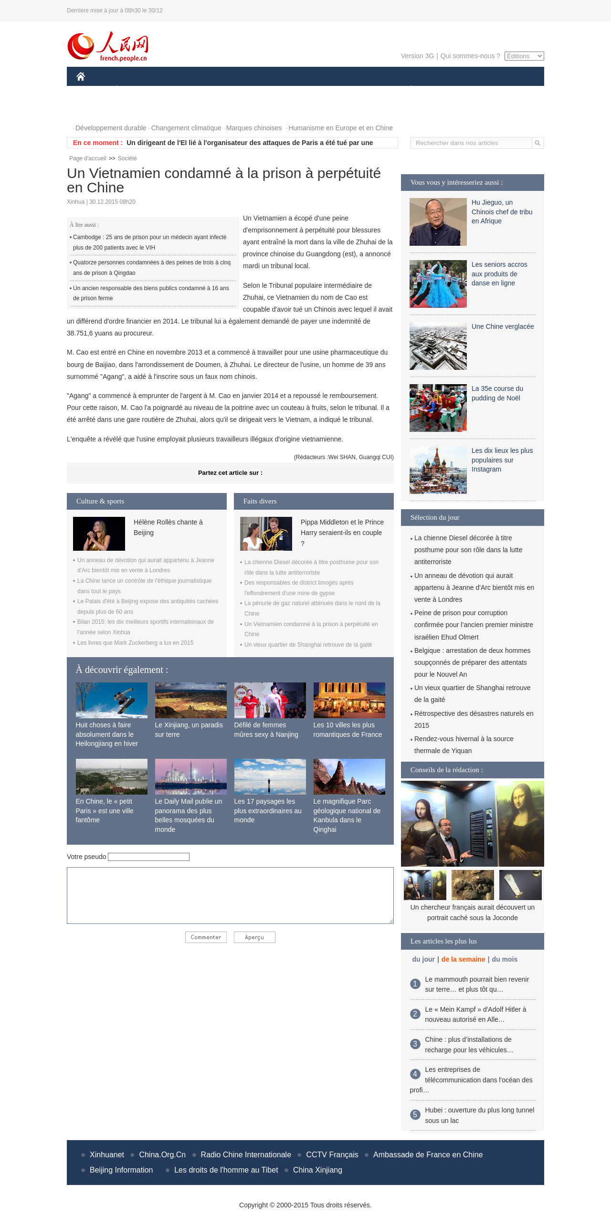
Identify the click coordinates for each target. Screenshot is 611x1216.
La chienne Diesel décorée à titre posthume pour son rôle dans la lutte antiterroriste (468, 550)
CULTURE (302, 90)
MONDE (178, 90)
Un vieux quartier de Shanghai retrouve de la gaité (308, 644)
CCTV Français (332, 1155)
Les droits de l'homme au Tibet (226, 1170)
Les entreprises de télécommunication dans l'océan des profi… (471, 1080)
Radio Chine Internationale (246, 1155)
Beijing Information (121, 1170)
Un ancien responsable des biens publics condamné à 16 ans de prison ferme (151, 293)
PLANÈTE (406, 90)
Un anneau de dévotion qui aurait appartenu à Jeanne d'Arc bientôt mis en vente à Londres (474, 587)
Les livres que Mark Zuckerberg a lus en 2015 (135, 642)
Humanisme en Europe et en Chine (340, 128)
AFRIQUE (217, 90)
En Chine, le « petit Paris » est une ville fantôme (105, 810)
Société (127, 158)
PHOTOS (96, 109)
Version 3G (417, 56)
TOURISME (485, 90)
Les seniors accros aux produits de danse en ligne (499, 274)
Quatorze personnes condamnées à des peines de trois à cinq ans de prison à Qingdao (152, 267)
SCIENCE (260, 90)
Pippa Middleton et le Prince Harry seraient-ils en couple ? (342, 532)
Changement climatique (186, 128)
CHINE (93, 90)
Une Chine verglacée (503, 326)
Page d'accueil (87, 158)
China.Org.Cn (162, 1155)
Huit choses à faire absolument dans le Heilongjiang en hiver (107, 734)
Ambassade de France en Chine (428, 1155)
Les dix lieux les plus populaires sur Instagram (502, 460)
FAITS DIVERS (354, 90)
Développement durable (111, 128)
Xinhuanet (107, 1155)
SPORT (444, 90)
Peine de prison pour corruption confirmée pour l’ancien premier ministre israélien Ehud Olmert (473, 624)
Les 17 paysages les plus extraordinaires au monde (268, 810)
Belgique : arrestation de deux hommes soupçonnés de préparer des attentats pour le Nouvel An (472, 662)
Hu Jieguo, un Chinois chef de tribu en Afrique (502, 212)
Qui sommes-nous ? (470, 56)
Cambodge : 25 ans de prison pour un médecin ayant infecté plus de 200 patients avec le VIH (150, 242)
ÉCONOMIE (134, 90)
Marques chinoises (254, 128)
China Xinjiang (317, 1170)
